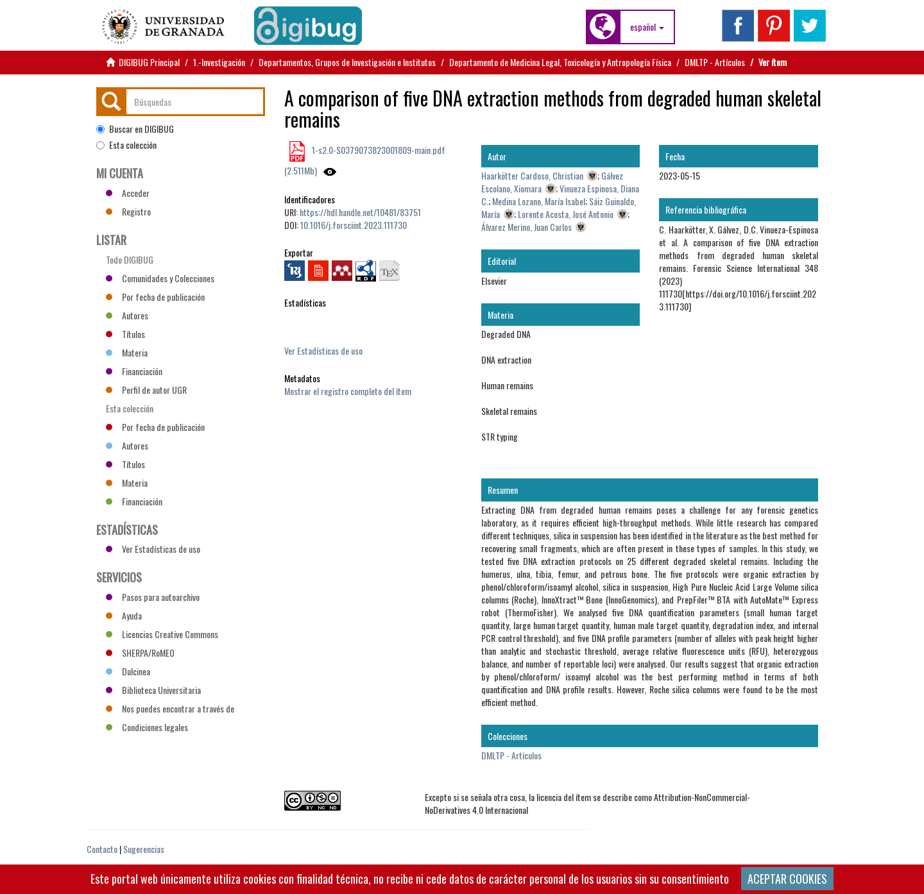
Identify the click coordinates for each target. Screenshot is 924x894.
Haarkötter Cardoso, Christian (532, 175)
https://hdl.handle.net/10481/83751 (360, 212)
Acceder (128, 192)
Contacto (102, 849)
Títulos (125, 334)
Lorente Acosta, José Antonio (565, 214)
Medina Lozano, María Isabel (538, 201)
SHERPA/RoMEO (140, 652)
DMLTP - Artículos (715, 62)
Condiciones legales (147, 727)
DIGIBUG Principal (149, 62)
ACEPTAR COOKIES (787, 878)
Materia (127, 352)
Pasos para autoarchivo (153, 596)
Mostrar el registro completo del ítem (347, 391)
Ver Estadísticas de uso (323, 350)
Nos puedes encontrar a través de (170, 708)
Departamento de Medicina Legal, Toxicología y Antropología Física (560, 62)
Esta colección (126, 145)
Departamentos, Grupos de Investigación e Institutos (347, 62)
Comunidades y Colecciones (160, 278)
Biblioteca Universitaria (153, 689)
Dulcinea (128, 671)
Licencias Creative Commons (162, 634)
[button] (647, 27)
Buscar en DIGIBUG (135, 128)
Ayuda (124, 615)
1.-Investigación (219, 62)
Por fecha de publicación (155, 296)
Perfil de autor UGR (146, 389)
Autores (127, 315)
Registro (128, 211)
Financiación (134, 371)
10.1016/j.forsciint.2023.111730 (353, 225)
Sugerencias (143, 849)
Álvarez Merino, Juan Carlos (526, 226)
